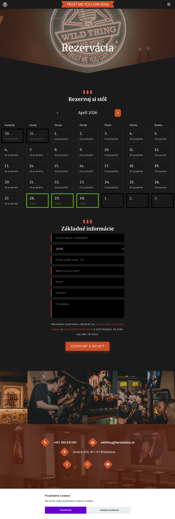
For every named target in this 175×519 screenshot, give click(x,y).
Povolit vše (65, 510)
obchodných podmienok (78, 329)
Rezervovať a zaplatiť (87, 346)
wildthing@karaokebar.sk (118, 442)
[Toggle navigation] (168, 4)
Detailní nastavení (109, 510)
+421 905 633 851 (65, 442)
